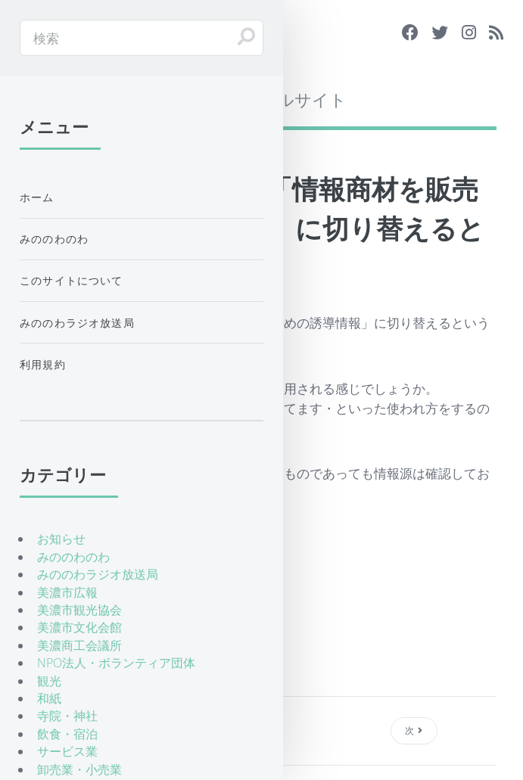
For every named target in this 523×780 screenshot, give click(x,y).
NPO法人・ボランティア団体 (116, 662)
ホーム (37, 197)
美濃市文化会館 (79, 627)
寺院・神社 (67, 715)
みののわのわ (54, 239)
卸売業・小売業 (79, 769)
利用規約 (43, 364)
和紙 (49, 698)
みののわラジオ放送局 (77, 322)
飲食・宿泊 (67, 734)
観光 (49, 681)
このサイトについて (71, 280)
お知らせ (61, 538)
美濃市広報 (67, 592)
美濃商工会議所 (79, 645)
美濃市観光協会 (79, 609)
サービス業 (67, 751)
